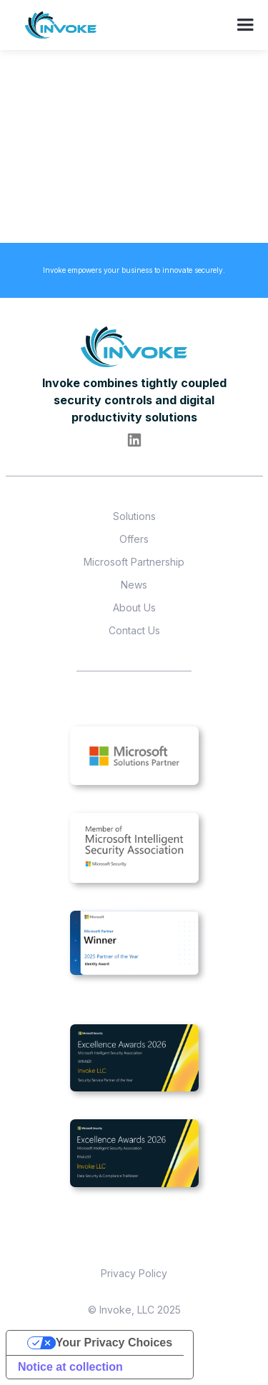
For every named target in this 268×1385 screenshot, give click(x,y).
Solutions (134, 516)
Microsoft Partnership (134, 562)
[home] (61, 28)
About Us (134, 607)
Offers (134, 539)
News (134, 585)
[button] (246, 25)
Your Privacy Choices (114, 1342)
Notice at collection (70, 1367)
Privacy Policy (134, 1273)
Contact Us (134, 630)
